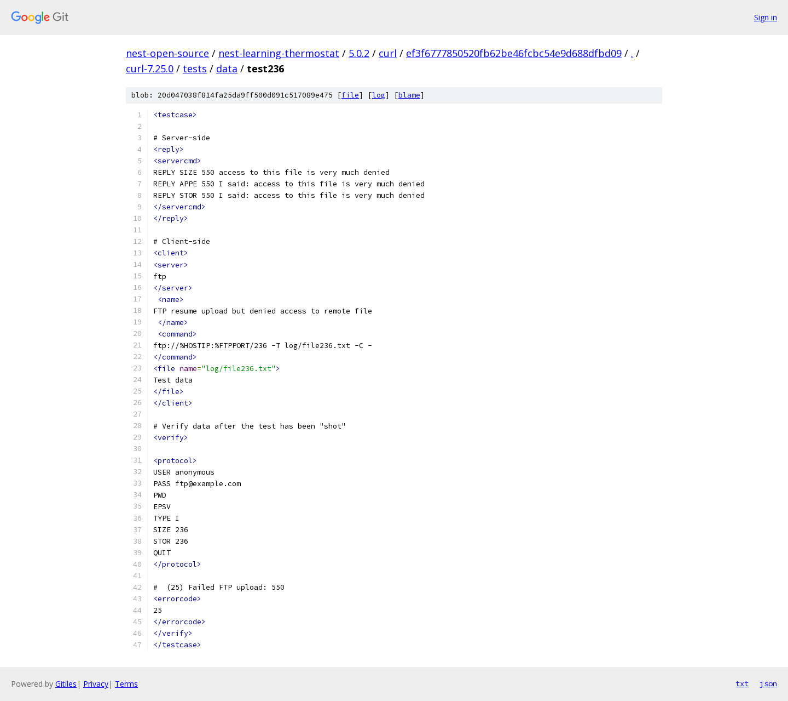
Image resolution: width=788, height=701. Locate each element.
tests (195, 68)
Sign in (765, 17)
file (350, 95)
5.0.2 (359, 53)
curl (388, 53)
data (226, 68)
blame (409, 95)
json (768, 683)
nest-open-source (167, 53)
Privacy (95, 684)
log (378, 95)
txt (742, 683)
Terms (126, 684)
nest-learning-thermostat (278, 53)
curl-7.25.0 (149, 68)
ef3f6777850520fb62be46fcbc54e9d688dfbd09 (514, 53)
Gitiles (66, 684)
